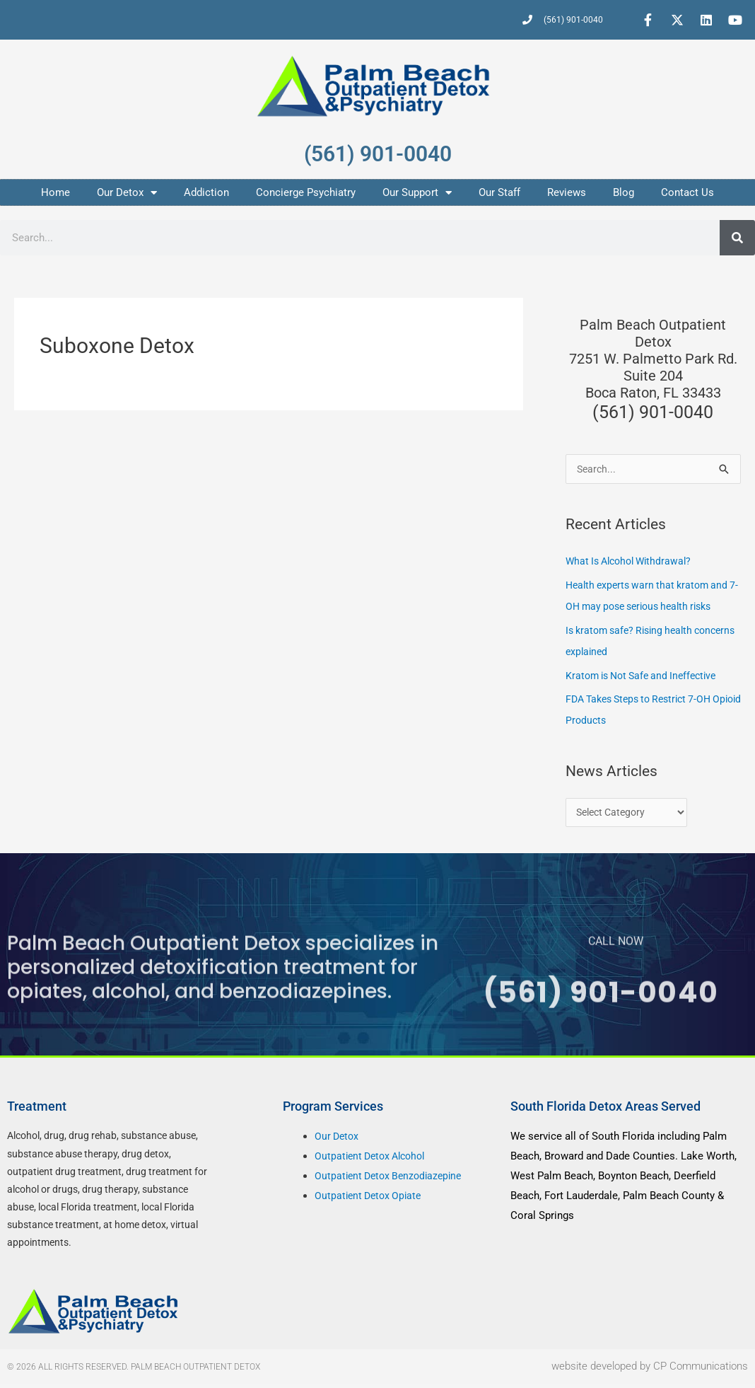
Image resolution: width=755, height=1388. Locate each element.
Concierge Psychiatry (306, 192)
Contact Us (687, 192)
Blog (623, 192)
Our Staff (499, 192)
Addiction (206, 192)
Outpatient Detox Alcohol (374, 1160)
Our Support (417, 192)
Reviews (566, 192)
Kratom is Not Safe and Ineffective (647, 677)
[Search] (737, 237)
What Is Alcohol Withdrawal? (633, 562)
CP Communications (700, 1370)
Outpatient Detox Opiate (371, 1199)
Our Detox (127, 192)
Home (55, 192)
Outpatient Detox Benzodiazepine (392, 1180)
